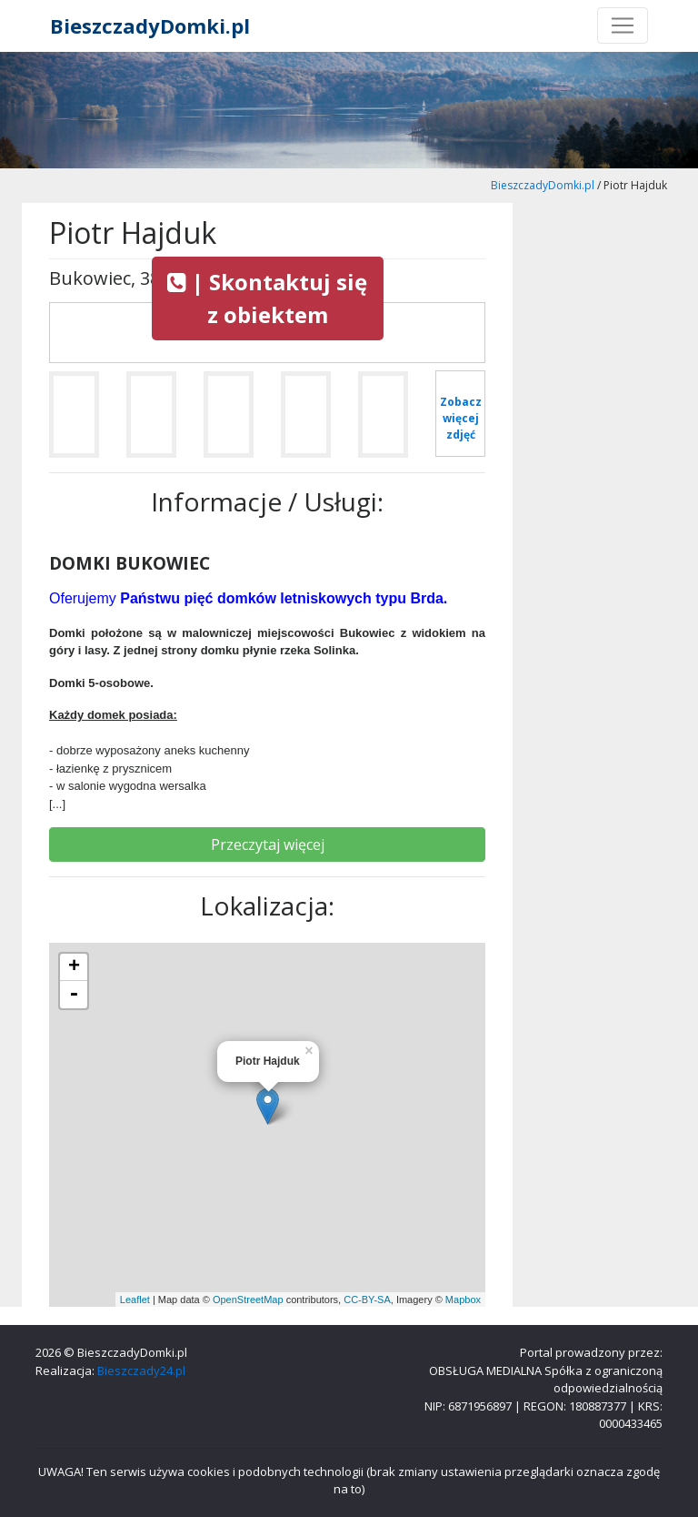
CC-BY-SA (367, 1299)
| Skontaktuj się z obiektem (267, 298)
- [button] (73, 994)
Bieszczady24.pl (141, 1370)
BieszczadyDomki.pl (150, 25)
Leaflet (135, 1299)
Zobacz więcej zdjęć (461, 418)
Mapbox (463, 1299)
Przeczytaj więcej (267, 844)
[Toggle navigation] (622, 25)
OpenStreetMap (248, 1299)
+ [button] (74, 967)
